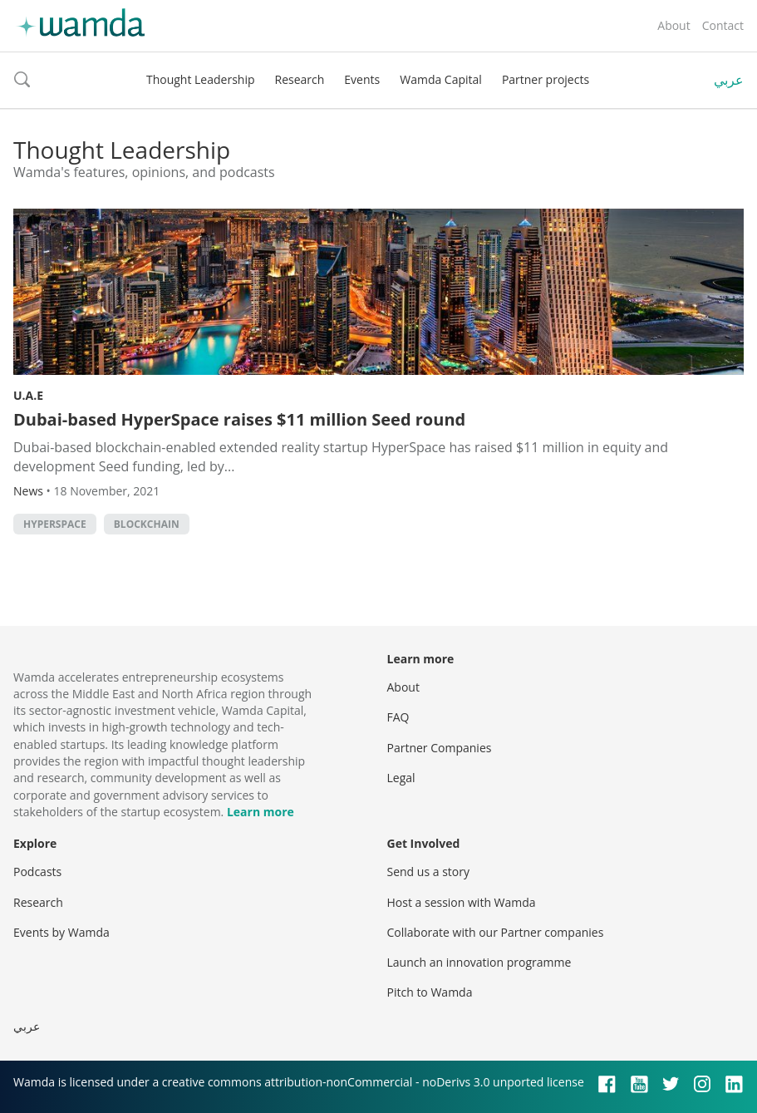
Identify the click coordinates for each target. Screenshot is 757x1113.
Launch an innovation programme (479, 962)
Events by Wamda (61, 932)
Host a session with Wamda (461, 902)
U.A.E (28, 395)
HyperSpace (54, 524)
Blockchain (146, 524)
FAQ (398, 717)
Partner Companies (439, 748)
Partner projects (545, 79)
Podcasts (37, 871)
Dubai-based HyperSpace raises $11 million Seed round (239, 419)
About (673, 25)
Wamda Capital (441, 79)
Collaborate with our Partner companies (495, 932)
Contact (723, 25)
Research (300, 79)
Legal (401, 778)
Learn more (260, 812)
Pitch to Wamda (430, 992)
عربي (729, 79)
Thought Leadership (200, 79)
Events (362, 79)
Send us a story (428, 871)
